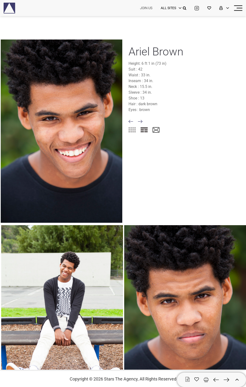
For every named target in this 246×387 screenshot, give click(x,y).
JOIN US (146, 8)
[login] (171, 8)
